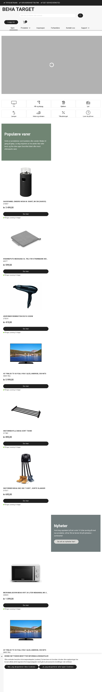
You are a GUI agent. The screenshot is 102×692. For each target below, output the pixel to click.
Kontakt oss (70, 28)
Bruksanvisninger (7, 597)
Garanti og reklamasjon (9, 594)
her (77, 659)
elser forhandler (14, 571)
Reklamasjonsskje (8, 601)
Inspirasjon (40, 28)
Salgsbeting (5, 571)
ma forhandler (19, 601)
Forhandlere (55, 28)
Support (84, 28)
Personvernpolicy (7, 573)
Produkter (24, 28)
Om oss (4, 613)
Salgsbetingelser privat (9, 568)
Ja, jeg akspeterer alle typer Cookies (57, 667)
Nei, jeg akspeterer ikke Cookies (21, 667)
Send (7, 645)
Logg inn (11, 22)
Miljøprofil (5, 580)
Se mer (9, 197)
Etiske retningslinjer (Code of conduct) (14, 582)
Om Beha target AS (8, 578)
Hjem (12, 28)
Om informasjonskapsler (10, 575)
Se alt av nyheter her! (66, 240)
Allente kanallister (7, 592)
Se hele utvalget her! (16, 333)
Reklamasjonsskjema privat (11, 599)
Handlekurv (5, 623)
